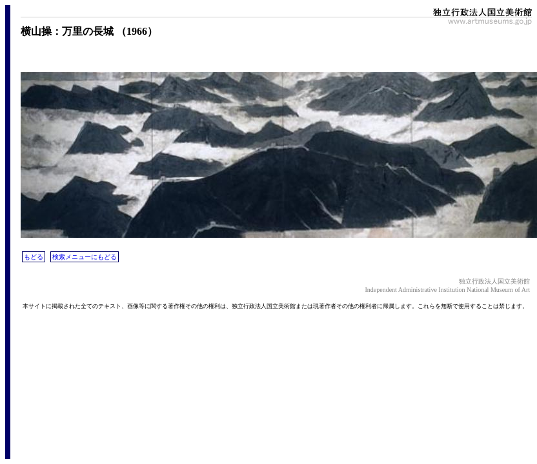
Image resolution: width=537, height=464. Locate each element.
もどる (33, 256)
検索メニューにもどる (84, 256)
